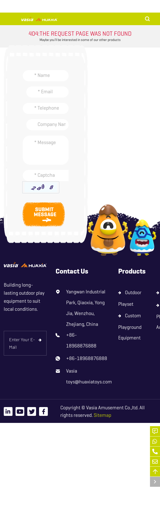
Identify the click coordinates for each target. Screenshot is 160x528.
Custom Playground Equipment (129, 327)
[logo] (25, 264)
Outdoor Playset (129, 298)
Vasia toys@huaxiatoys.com (89, 376)
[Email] (47, 92)
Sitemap (102, 415)
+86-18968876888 (81, 340)
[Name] (46, 75)
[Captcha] (46, 175)
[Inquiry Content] (46, 150)
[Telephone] (46, 108)
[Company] (47, 124)
